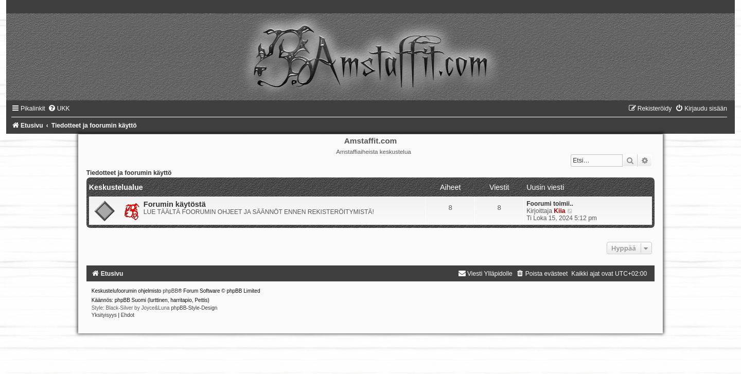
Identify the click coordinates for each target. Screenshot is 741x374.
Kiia (559, 211)
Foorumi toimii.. (549, 203)
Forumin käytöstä (175, 204)
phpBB (170, 291)
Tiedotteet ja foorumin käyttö (129, 172)
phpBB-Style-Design (194, 308)
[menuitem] (59, 108)
